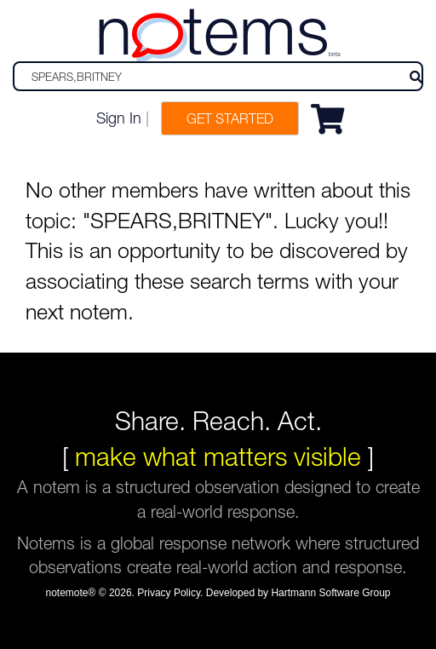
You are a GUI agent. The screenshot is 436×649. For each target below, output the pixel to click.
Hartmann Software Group (330, 593)
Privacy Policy (168, 593)
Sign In (118, 118)
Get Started (229, 118)
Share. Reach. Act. (218, 420)
